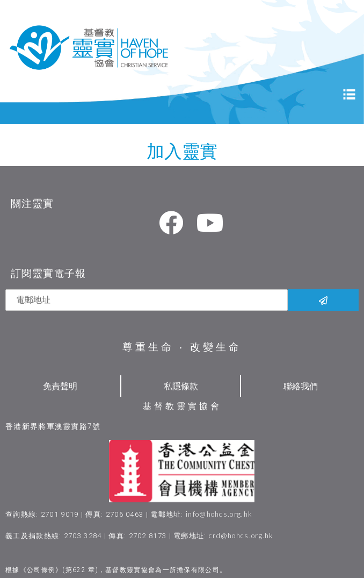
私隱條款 (181, 386)
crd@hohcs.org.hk (241, 535)
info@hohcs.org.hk (219, 514)
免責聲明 (60, 386)
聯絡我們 (300, 386)
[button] (327, 530)
